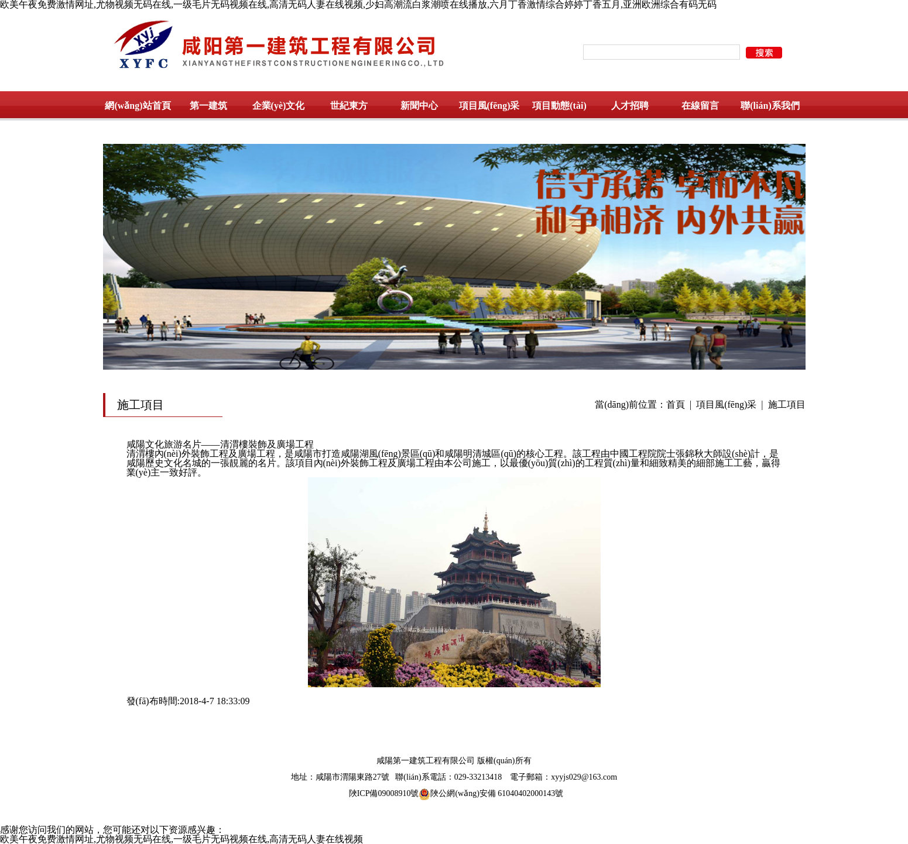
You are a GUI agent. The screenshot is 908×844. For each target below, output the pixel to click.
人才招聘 (630, 106)
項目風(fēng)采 (489, 106)
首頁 (675, 404)
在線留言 (700, 106)
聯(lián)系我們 (770, 106)
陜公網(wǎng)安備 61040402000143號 (491, 793)
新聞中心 (419, 106)
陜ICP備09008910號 (384, 793)
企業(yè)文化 (278, 106)
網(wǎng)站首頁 (137, 106)
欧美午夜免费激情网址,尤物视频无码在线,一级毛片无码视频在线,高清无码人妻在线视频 (181, 839)
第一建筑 (208, 106)
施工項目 (787, 404)
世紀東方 (349, 106)
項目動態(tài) (559, 106)
